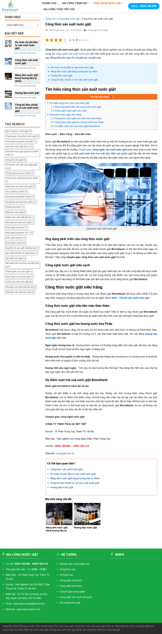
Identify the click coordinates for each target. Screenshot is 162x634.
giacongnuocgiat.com (28, 609)
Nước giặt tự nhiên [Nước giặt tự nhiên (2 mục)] (15, 243)
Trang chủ (50, 3)
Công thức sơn (68, 569)
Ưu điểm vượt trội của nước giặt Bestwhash (75, 126)
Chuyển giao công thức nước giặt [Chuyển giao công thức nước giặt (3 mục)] (22, 136)
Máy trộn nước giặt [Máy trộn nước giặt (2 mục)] (15, 212)
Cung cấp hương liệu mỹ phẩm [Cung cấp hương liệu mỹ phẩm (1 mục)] (21, 141)
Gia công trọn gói (75, 3)
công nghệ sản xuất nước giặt (72, 53)
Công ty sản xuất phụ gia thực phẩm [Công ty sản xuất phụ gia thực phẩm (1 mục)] (22, 179)
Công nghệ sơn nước (71, 580)
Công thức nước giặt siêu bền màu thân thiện (76, 118)
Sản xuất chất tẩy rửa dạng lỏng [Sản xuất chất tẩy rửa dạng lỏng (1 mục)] (21, 253)
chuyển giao (102, 149)
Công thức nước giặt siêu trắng (64, 114)
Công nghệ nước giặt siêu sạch (69, 110)
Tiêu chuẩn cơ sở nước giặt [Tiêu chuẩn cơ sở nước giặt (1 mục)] (19, 277)
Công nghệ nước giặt (108, 3)
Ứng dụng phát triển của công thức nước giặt (76, 106)
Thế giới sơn (66, 574)
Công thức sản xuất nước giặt (26, 62)
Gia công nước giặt (70, 602)
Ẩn (111, 97)
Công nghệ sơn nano (71, 585)
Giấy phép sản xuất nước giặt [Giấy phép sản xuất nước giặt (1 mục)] (20, 186)
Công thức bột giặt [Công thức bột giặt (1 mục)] (16, 160)
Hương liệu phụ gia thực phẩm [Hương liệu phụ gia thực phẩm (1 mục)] (21, 202)
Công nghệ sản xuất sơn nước (76, 597)
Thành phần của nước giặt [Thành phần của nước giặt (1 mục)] (19, 271)
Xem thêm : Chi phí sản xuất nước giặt (127, 297)
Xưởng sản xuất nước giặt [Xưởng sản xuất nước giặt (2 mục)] (19, 282)
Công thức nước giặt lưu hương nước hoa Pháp (77, 122)
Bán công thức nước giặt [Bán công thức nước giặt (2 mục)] (18, 131)
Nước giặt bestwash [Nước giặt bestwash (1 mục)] (16, 227)
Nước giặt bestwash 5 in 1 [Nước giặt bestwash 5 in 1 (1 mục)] (19, 232)
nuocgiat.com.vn (65, 453)
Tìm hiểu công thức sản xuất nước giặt (68, 103)
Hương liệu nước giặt (27, 92)
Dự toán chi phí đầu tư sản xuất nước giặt (26, 45)
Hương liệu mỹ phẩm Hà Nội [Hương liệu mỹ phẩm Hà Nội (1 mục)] (20, 196)
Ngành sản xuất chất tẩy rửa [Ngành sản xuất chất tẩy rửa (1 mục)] (20, 217)
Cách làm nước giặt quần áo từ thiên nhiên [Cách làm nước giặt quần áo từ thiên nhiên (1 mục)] (22, 153)
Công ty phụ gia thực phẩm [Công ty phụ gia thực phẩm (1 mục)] (19, 173)
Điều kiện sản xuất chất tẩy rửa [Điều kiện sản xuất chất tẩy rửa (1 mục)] (21, 287)
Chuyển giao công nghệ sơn (75, 563)
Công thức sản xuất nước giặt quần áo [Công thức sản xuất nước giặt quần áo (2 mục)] (21, 166)
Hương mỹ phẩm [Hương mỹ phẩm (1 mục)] (15, 207)
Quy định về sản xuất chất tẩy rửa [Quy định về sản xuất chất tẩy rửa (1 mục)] (22, 248)
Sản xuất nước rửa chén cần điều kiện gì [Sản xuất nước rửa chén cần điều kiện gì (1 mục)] (22, 264)
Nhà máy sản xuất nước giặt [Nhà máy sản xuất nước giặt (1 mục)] (20, 222)
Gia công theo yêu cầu (59, 9)
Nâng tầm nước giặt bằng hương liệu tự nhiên (26, 78)
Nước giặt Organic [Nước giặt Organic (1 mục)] (15, 238)
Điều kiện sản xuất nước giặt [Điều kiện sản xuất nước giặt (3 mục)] (20, 292)
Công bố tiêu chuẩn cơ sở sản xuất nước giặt (26, 107)
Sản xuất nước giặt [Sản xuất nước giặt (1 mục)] (15, 258)
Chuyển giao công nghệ (72, 591)
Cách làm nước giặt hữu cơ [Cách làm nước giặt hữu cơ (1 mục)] (19, 146)
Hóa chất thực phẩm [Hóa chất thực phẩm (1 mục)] (16, 191)
